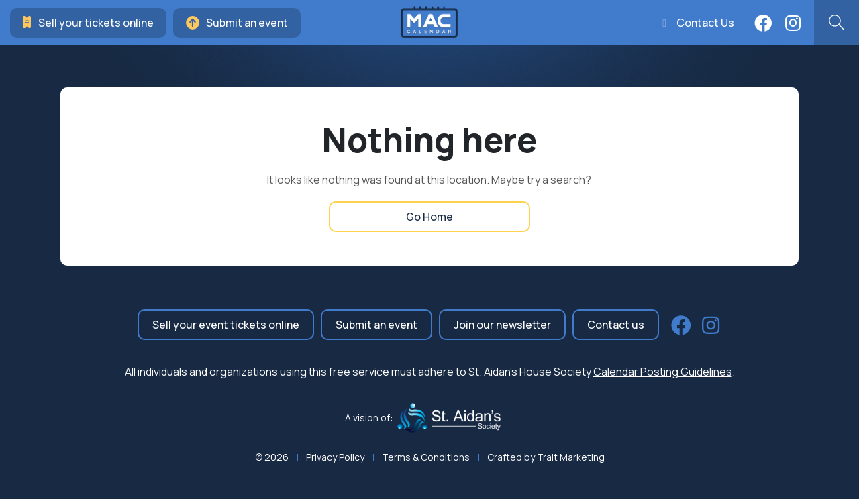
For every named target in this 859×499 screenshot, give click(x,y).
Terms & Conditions (426, 457)
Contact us (615, 324)
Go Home (429, 216)
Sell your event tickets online (225, 324)
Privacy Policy (335, 457)
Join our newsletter (502, 324)
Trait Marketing (571, 457)
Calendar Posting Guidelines (662, 371)
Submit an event (237, 22)
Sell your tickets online (88, 22)
